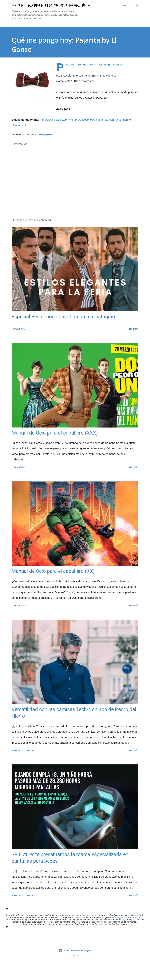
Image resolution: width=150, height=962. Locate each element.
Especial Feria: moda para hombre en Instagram (64, 317)
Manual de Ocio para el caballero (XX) (53, 571)
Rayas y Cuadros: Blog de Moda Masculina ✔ (51, 5)
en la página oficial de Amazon (126, 917)
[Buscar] (125, 5)
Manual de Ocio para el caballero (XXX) (55, 433)
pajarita (39, 134)
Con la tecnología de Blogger (75, 950)
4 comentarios (19, 606)
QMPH (48, 134)
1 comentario (18, 329)
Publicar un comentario (24, 750)
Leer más (133, 329)
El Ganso (29, 134)
